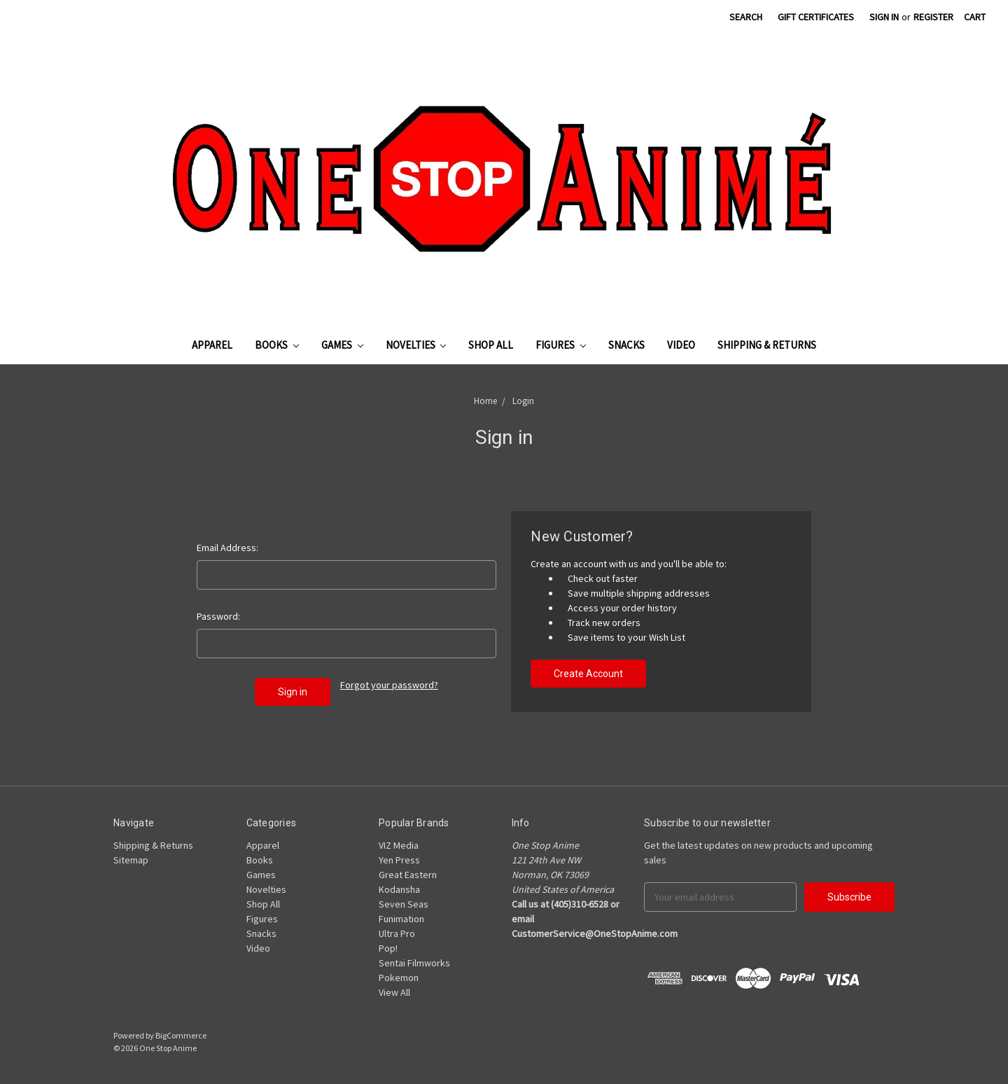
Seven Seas (403, 904)
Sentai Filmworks (414, 963)
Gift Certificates (816, 17)
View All (394, 992)
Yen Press (399, 860)
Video (681, 345)
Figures (561, 345)
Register (933, 17)
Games (342, 345)
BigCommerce (180, 1035)
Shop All (490, 345)
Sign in (884, 17)
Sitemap (130, 860)
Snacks (626, 345)
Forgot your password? (389, 685)
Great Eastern (408, 874)
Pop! (388, 948)
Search (745, 17)
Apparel (212, 345)
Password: (218, 616)
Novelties (416, 345)
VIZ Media (399, 845)
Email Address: (227, 547)
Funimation (401, 918)
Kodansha (399, 889)
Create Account (588, 673)
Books (277, 345)
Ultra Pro (397, 933)
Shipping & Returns (767, 345)
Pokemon (399, 977)
